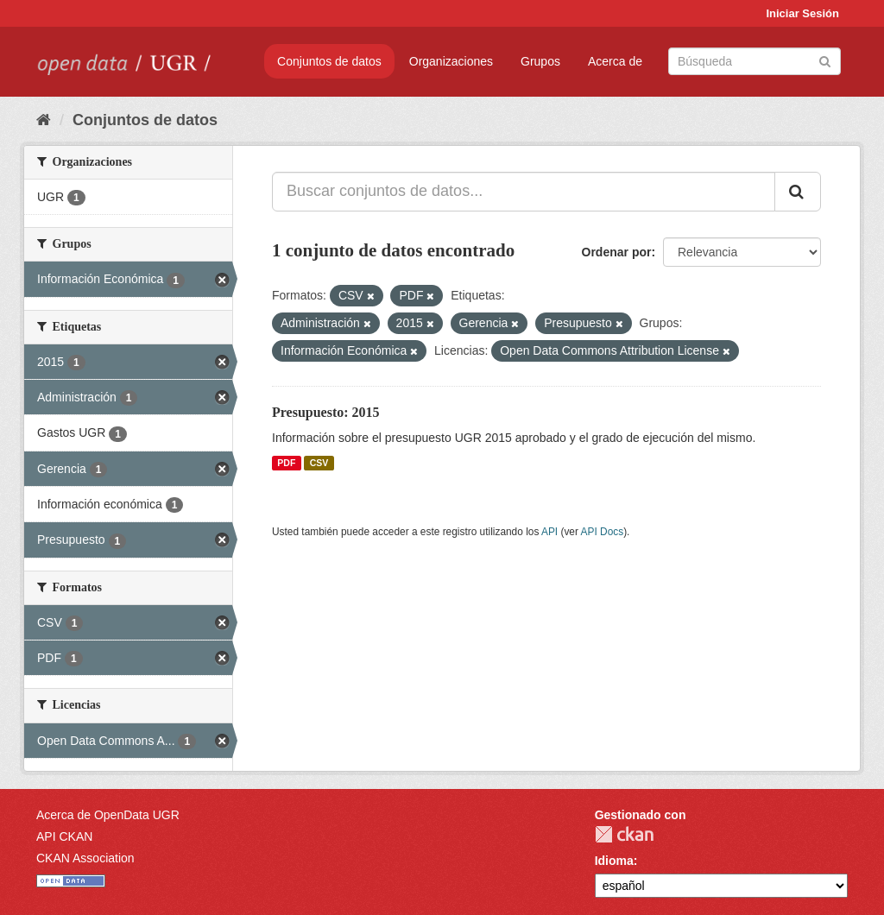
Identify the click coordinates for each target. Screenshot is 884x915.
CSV (319, 463)
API (549, 532)
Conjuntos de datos (329, 61)
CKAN (624, 834)
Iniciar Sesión (802, 13)
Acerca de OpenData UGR (108, 815)
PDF (286, 463)
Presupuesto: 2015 (326, 412)
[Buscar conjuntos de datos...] (523, 191)
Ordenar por (617, 252)
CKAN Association (85, 858)
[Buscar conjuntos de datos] (754, 61)
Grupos (540, 61)
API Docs (602, 532)
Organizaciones (451, 61)
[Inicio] (43, 120)
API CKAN (64, 836)
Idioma (614, 861)
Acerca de (615, 61)
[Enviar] (825, 60)
